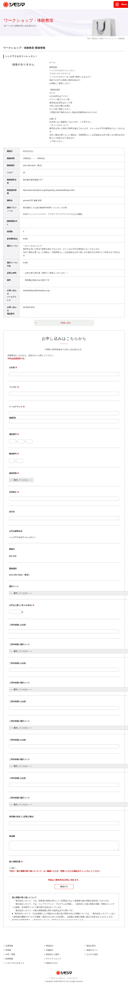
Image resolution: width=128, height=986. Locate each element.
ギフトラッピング (53, 960)
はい (13, 869)
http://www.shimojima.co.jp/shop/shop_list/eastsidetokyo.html (48, 190)
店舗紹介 (49, 952)
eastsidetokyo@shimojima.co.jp (36, 290)
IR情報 (8, 952)
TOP (88, 38)
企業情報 (9, 947)
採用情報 (9, 960)
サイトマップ (72, 980)
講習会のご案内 (97, 38)
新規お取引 (91, 947)
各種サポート (92, 952)
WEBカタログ (52, 965)
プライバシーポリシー (57, 980)
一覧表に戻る (65, 323)
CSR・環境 (10, 956)
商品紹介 (49, 947)
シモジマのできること (14, 965)
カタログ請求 (92, 956)
